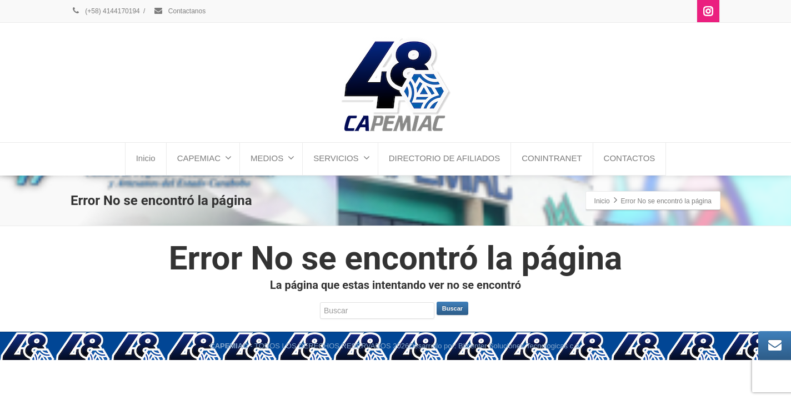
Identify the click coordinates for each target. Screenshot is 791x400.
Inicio (146, 158)
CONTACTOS (629, 158)
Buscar (452, 308)
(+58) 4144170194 (105, 11)
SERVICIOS (341, 158)
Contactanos (179, 11)
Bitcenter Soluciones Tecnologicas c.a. (520, 346)
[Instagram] (708, 11)
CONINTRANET (552, 158)
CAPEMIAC (204, 158)
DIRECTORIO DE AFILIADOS (444, 158)
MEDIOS (272, 158)
